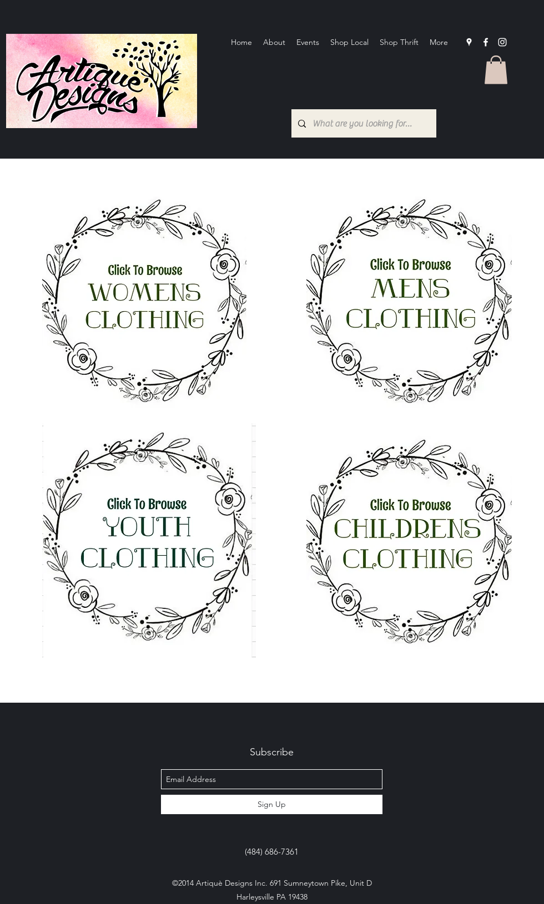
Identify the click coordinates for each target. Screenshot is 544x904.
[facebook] (485, 42)
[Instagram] (502, 42)
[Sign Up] (271, 804)
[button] (496, 69)
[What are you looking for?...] (363, 123)
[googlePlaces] (469, 42)
